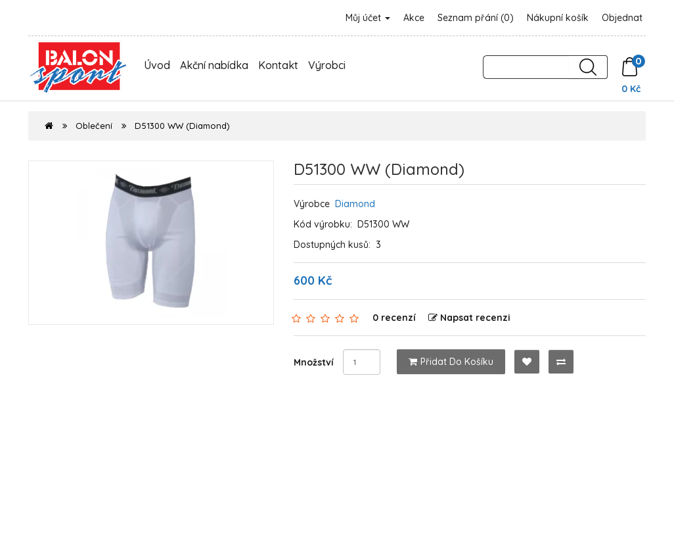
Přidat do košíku (451, 362)
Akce (413, 18)
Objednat (622, 18)
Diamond (355, 204)
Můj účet (368, 18)
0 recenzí (394, 318)
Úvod (157, 65)
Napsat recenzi (469, 318)
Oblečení (94, 125)
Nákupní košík (558, 18)
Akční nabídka (214, 65)
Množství (314, 362)
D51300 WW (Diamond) (182, 125)
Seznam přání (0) (476, 18)
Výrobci (327, 65)
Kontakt (278, 65)
